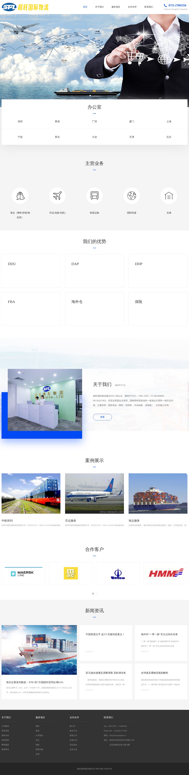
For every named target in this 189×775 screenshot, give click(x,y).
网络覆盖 (5, 745)
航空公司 (73, 731)
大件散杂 (39, 735)
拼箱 (37, 731)
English (175, 9)
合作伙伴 (132, 7)
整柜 (37, 726)
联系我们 (148, 7)
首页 (85, 7)
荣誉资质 (5, 731)
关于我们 (99, 7)
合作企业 (73, 749)
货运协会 (73, 745)
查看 (102, 417)
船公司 (72, 726)
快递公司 (73, 740)
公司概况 (5, 726)
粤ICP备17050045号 (104, 769)
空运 (37, 740)
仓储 (37, 754)
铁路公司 (73, 735)
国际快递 (39, 749)
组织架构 (5, 740)
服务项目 (116, 7)
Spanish (184, 9)
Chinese (167, 9)
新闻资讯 (5, 749)
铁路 (37, 745)
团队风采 (5, 735)
